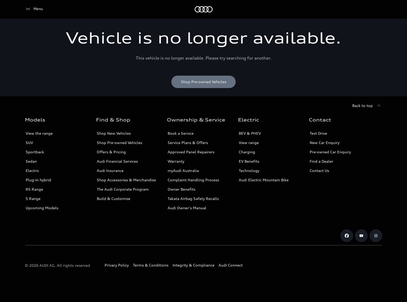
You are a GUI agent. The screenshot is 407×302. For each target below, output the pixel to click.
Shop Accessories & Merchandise (126, 180)
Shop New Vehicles (114, 133)
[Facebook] (347, 235)
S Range (33, 198)
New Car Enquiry (325, 142)
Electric (32, 170)
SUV (29, 142)
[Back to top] (367, 106)
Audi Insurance (110, 170)
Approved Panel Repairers (191, 152)
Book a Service (181, 133)
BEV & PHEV (250, 133)
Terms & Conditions (150, 265)
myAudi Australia (183, 170)
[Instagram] (376, 235)
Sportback (35, 152)
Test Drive (318, 133)
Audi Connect (231, 265)
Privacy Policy (117, 265)
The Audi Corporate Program (123, 189)
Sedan (31, 161)
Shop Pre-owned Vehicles (119, 142)
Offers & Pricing (111, 152)
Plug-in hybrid (38, 180)
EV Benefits (249, 161)
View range (249, 142)
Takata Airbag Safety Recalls (193, 198)
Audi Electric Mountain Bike (264, 180)
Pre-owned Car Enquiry (330, 152)
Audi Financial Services (117, 161)
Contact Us (319, 170)
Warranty (176, 161)
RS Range (34, 189)
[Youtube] (361, 235)
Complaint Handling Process (193, 180)
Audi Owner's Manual (187, 208)
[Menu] (34, 9)
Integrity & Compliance (193, 265)
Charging (247, 152)
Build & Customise (113, 198)
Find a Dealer (321, 161)
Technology (249, 170)
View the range (39, 133)
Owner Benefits (181, 189)
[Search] (376, 9)
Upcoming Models (42, 208)
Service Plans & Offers (188, 142)
